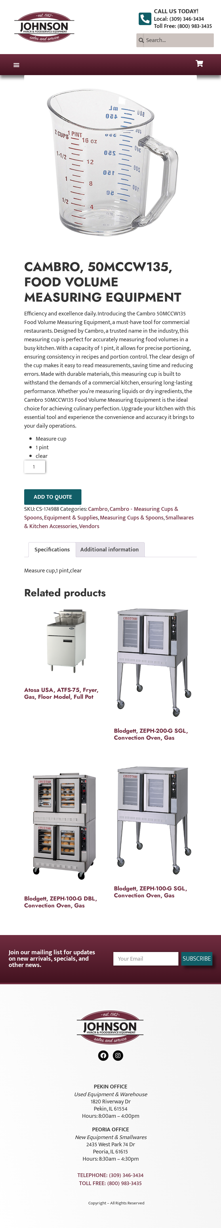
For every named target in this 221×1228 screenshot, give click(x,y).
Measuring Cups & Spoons (131, 518)
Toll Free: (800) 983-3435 (183, 26)
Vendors (89, 526)
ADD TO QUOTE (53, 497)
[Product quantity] (34, 466)
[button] (16, 64)
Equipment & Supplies (71, 518)
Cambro (98, 509)
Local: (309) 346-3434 (179, 19)
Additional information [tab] (109, 550)
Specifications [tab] (52, 550)
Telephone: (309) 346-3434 (110, 1175)
